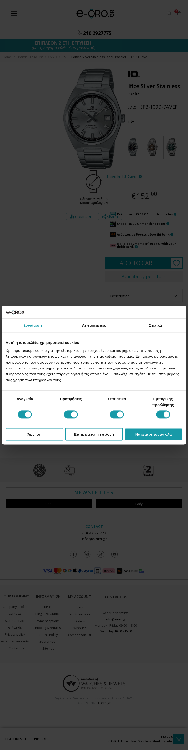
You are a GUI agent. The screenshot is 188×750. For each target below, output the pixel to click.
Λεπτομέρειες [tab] (94, 325)
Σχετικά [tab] (155, 325)
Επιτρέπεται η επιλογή (94, 434)
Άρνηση (34, 434)
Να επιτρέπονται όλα (153, 434)
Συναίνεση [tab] (33, 325)
